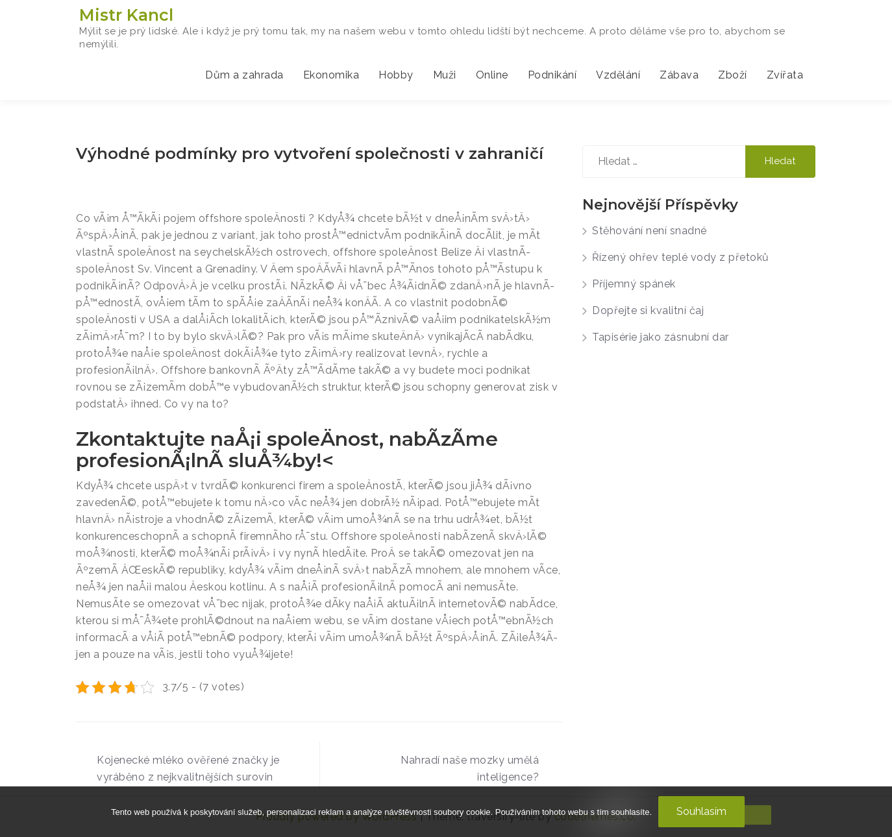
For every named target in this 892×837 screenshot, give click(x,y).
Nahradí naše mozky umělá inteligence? (470, 768)
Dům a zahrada (244, 75)
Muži (444, 75)
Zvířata (785, 75)
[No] (753, 815)
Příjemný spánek (634, 284)
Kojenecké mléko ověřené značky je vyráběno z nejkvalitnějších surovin (188, 768)
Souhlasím (701, 811)
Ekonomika (331, 75)
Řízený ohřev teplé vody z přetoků (680, 257)
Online (492, 75)
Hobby (396, 75)
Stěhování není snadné (649, 230)
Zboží (732, 75)
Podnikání (552, 75)
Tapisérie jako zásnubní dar (660, 337)
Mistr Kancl (126, 15)
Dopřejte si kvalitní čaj (648, 310)
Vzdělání (618, 75)
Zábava (679, 75)
